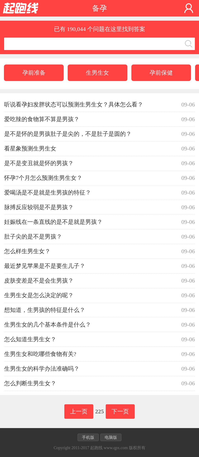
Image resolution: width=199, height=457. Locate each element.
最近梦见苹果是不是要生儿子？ (44, 266)
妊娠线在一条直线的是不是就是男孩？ (53, 222)
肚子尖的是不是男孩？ (33, 236)
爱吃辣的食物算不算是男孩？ (41, 119)
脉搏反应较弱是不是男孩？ (39, 207)
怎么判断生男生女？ (30, 383)
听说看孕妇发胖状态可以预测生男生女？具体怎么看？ (73, 104)
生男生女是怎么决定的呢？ (39, 295)
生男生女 (97, 72)
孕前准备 (34, 72)
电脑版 (111, 437)
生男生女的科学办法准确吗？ (41, 368)
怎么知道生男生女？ (30, 339)
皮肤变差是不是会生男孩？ (39, 280)
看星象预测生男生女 (30, 148)
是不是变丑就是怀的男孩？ (39, 163)
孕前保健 (161, 72)
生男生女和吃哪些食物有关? (40, 354)
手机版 (88, 437)
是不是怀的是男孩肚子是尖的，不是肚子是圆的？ (68, 134)
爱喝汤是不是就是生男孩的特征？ (47, 192)
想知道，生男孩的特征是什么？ (44, 310)
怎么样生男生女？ (27, 251)
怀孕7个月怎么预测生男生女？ (43, 178)
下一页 (120, 411)
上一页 (79, 411)
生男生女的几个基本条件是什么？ (47, 324)
